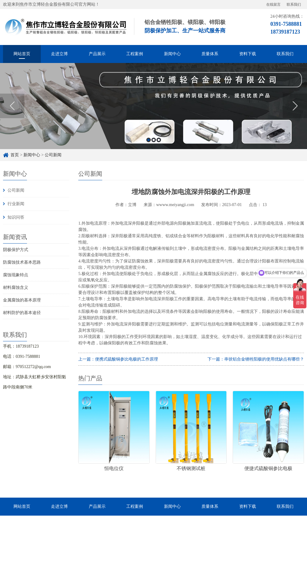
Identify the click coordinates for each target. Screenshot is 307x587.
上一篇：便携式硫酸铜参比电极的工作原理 (118, 359)
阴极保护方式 (15, 249)
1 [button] (149, 140)
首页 (14, 155)
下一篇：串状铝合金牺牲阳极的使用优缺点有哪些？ (255, 359)
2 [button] (154, 140)
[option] (153, 106)
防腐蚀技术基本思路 (22, 262)
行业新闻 (15, 204)
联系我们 (294, 4)
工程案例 (134, 54)
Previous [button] (12, 106)
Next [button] (295, 106)
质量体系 (209, 54)
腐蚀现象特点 (15, 275)
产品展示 (97, 54)
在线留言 (273, 4)
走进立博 (59, 54)
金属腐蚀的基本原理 (22, 300)
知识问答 (15, 217)
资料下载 (247, 54)
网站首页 (21, 54)
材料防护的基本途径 (22, 312)
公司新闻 (53, 155)
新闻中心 (172, 54)
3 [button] (159, 140)
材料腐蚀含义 (15, 287)
